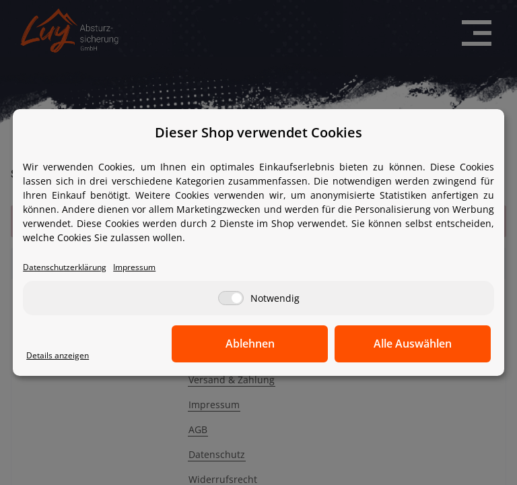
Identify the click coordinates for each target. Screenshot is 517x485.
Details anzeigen (58, 355)
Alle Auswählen (423, 343)
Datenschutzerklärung (67, 267)
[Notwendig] (231, 298)
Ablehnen (281, 343)
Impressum (141, 267)
